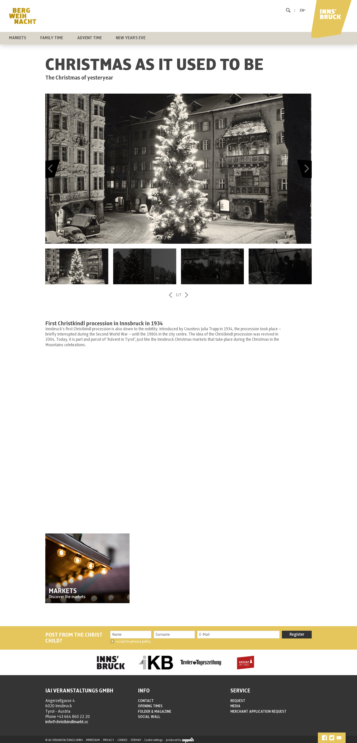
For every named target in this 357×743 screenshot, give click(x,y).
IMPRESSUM (93, 740)
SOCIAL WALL (149, 717)
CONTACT (146, 701)
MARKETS (63, 591)
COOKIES (122, 740)
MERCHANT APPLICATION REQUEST (258, 712)
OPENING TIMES (150, 706)
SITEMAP (136, 740)
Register (297, 634)
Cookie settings (153, 740)
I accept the (133, 641)
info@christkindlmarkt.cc (66, 722)
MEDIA (235, 706)
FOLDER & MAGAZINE (154, 712)
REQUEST (237, 701)
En (302, 10)
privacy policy (140, 641)
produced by (180, 740)
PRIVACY (108, 740)
